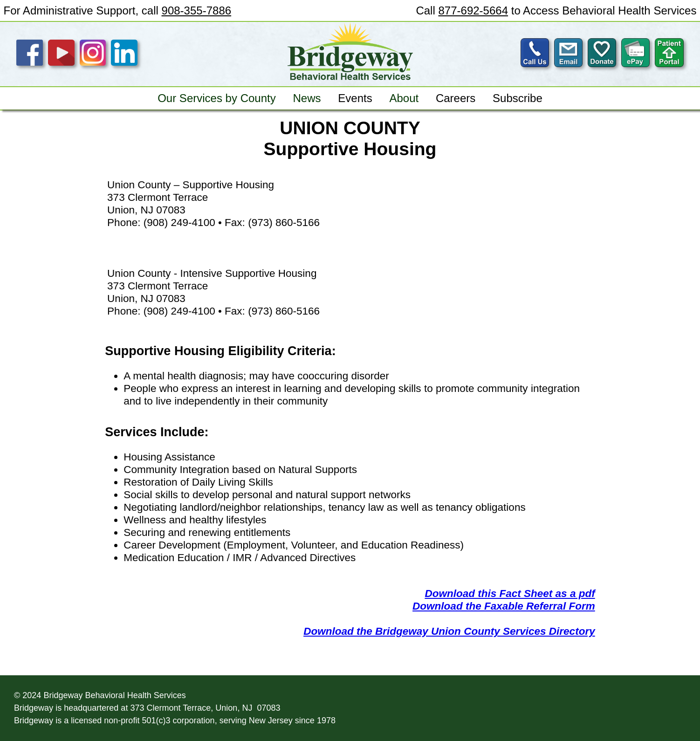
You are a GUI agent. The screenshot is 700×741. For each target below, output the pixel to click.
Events (355, 98)
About (404, 98)
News (307, 98)
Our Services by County (217, 98)
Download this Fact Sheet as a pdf (510, 593)
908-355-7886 (197, 10)
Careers (455, 98)
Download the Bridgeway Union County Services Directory (449, 631)
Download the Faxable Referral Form (503, 606)
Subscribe (517, 98)
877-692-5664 (473, 10)
